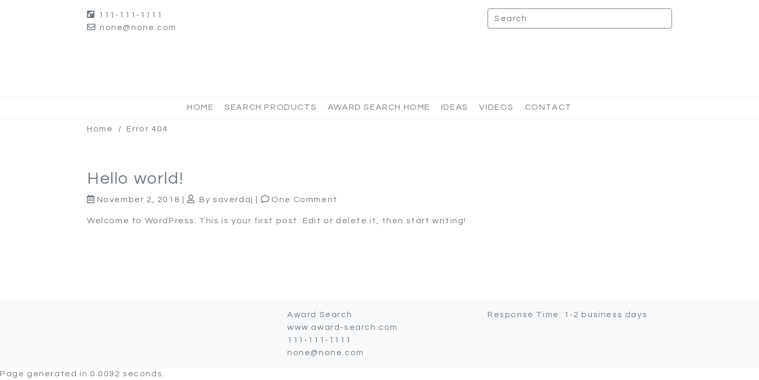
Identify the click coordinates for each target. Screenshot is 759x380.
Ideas (455, 107)
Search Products (271, 107)
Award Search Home (379, 107)
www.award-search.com (342, 327)
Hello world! (135, 178)
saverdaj (233, 199)
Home (200, 107)
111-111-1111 (124, 15)
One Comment (304, 199)
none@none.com (132, 27)
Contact (548, 107)
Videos (496, 107)
